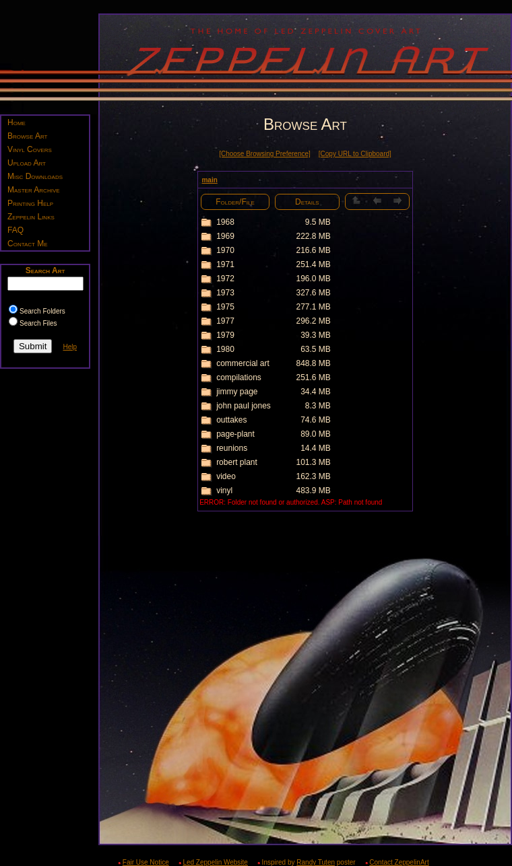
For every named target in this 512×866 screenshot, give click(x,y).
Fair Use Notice (146, 862)
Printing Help (30, 203)
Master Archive (33, 189)
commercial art (242, 363)
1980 (225, 349)
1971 (225, 264)
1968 (225, 222)
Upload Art (26, 163)
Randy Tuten (315, 862)
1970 (225, 250)
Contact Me (27, 243)
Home (16, 122)
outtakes (231, 420)
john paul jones (243, 405)
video (226, 476)
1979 (225, 335)
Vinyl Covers (29, 149)
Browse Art (27, 136)
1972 (225, 278)
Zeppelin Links (31, 216)
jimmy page (236, 391)
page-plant (235, 434)
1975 (225, 307)
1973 (225, 292)
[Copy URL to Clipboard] (355, 153)
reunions (231, 448)
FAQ (15, 230)
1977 (225, 321)
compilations (238, 377)
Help (70, 347)
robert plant (236, 462)
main (209, 180)
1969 (225, 236)
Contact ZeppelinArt (398, 862)
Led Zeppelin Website (215, 862)
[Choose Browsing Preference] (265, 153)
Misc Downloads (35, 176)
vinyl (224, 490)
